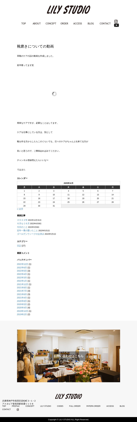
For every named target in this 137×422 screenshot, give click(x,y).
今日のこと (22, 227)
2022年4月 (22, 274)
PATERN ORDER (94, 406)
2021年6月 (22, 294)
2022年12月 (22, 264)
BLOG (91, 23)
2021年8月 (22, 287)
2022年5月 (22, 271)
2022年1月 (22, 281)
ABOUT (37, 23)
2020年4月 (22, 307)
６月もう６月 (23, 223)
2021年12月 (22, 284)
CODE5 (60, 406)
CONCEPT (51, 23)
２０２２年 (22, 220)
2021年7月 (22, 291)
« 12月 (20, 209)
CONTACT (105, 23)
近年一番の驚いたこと (27, 230)
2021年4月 (22, 297)
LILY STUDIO (45, 406)
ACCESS (77, 23)
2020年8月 (22, 301)
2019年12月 (22, 311)
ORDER (64, 23)
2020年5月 (22, 304)
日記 (19, 245)
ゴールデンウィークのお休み (30, 234)
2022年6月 (22, 267)
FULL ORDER (75, 406)
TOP (23, 23)
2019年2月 (22, 314)
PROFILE (15, 406)
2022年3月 (22, 277)
